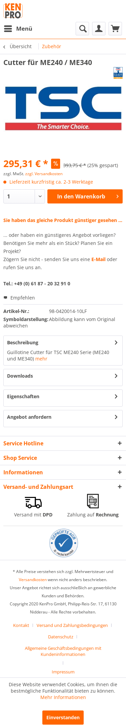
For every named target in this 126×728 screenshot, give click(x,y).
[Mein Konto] (99, 28)
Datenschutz (60, 637)
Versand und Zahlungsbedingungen (72, 625)
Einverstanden (63, 717)
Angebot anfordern (29, 417)
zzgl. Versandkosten (43, 174)
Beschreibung (22, 342)
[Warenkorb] (115, 28)
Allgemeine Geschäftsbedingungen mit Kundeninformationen (63, 651)
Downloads (20, 376)
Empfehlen (19, 297)
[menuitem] (18, 28)
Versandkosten (33, 579)
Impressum (63, 672)
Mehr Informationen (63, 697)
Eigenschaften (23, 396)
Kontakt (21, 625)
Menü (18, 27)
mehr (41, 358)
